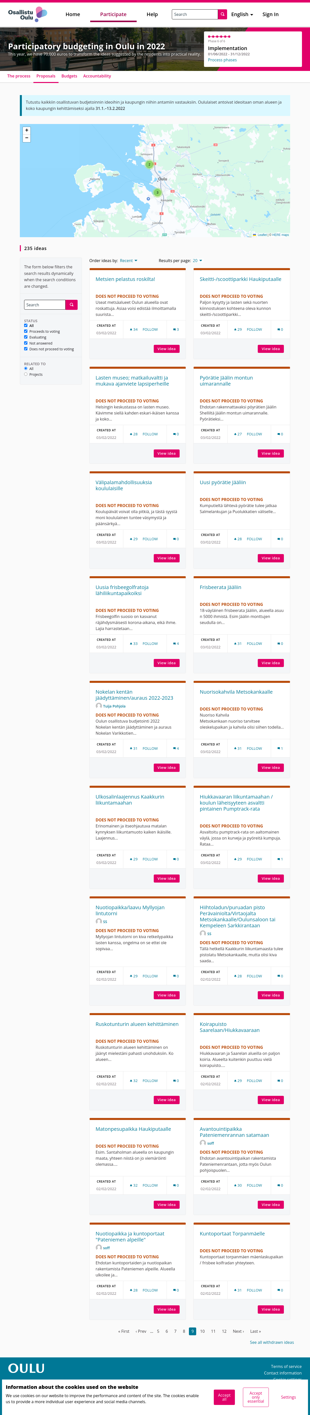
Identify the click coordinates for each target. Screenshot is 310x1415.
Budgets (69, 76)
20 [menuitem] (195, 261)
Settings (288, 1397)
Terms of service (286, 1366)
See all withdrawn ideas (272, 1342)
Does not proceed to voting (49, 349)
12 (224, 1331)
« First (123, 1331)
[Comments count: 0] (280, 329)
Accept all (224, 1397)
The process (18, 76)
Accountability (97, 76)
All (29, 326)
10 (202, 1331)
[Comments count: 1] (280, 748)
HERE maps (280, 235)
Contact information (283, 1373)
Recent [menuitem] (126, 261)
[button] (149, 164)
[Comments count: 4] (176, 643)
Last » (255, 1331)
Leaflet (260, 235)
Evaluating (35, 337)
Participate (113, 14)
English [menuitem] (239, 14)
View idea (169, 348)
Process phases (222, 60)
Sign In (271, 14)
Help (152, 14)
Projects (33, 374)
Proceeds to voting (42, 331)
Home (73, 14)
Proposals (46, 76)
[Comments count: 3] (176, 329)
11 (213, 1331)
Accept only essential (255, 1397)
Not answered (38, 343)
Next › (238, 1331)
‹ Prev (141, 1331)
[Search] (45, 305)
